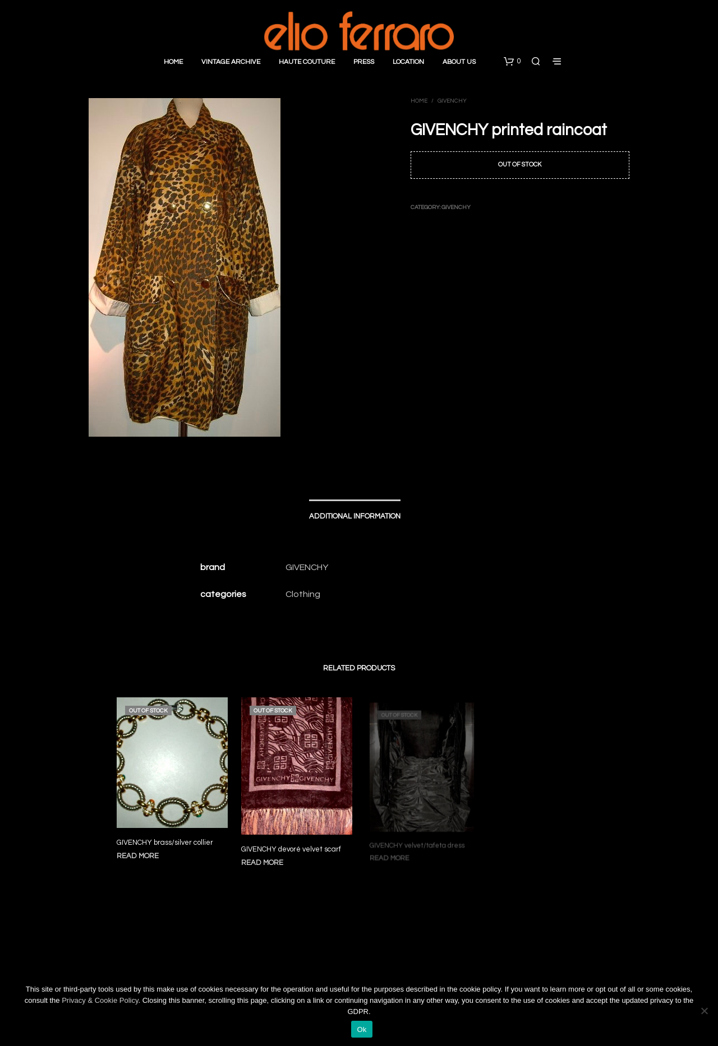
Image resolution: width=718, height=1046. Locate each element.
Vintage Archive (230, 62)
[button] (512, 61)
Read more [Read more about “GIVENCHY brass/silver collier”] (138, 856)
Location (408, 62)
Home (173, 62)
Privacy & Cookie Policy (100, 1000)
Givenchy (452, 101)
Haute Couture (307, 62)
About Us (459, 62)
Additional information (355, 516)
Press (363, 62)
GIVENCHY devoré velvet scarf (291, 845)
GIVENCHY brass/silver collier (165, 842)
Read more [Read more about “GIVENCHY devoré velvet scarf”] (264, 858)
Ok (361, 1029)
